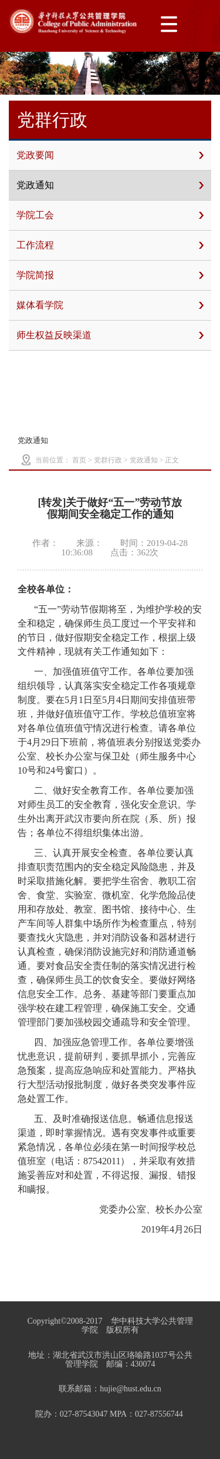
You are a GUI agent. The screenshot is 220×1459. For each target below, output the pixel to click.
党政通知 (110, 185)
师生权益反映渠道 (110, 335)
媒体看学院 (110, 305)
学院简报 (110, 275)
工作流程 (110, 245)
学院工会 (110, 215)
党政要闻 (110, 155)
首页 (79, 460)
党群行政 (108, 460)
